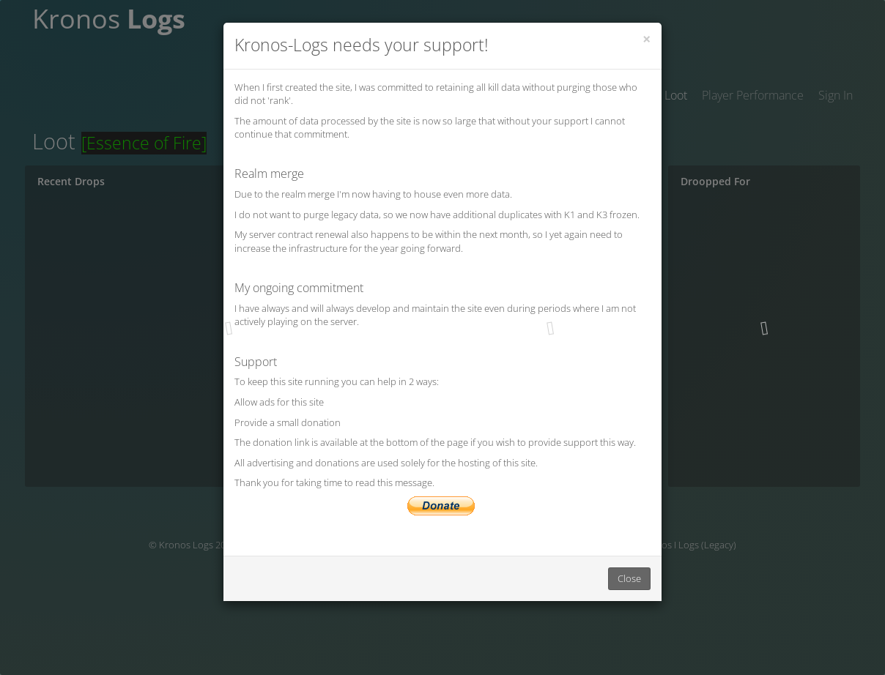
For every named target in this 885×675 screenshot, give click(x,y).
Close (629, 578)
